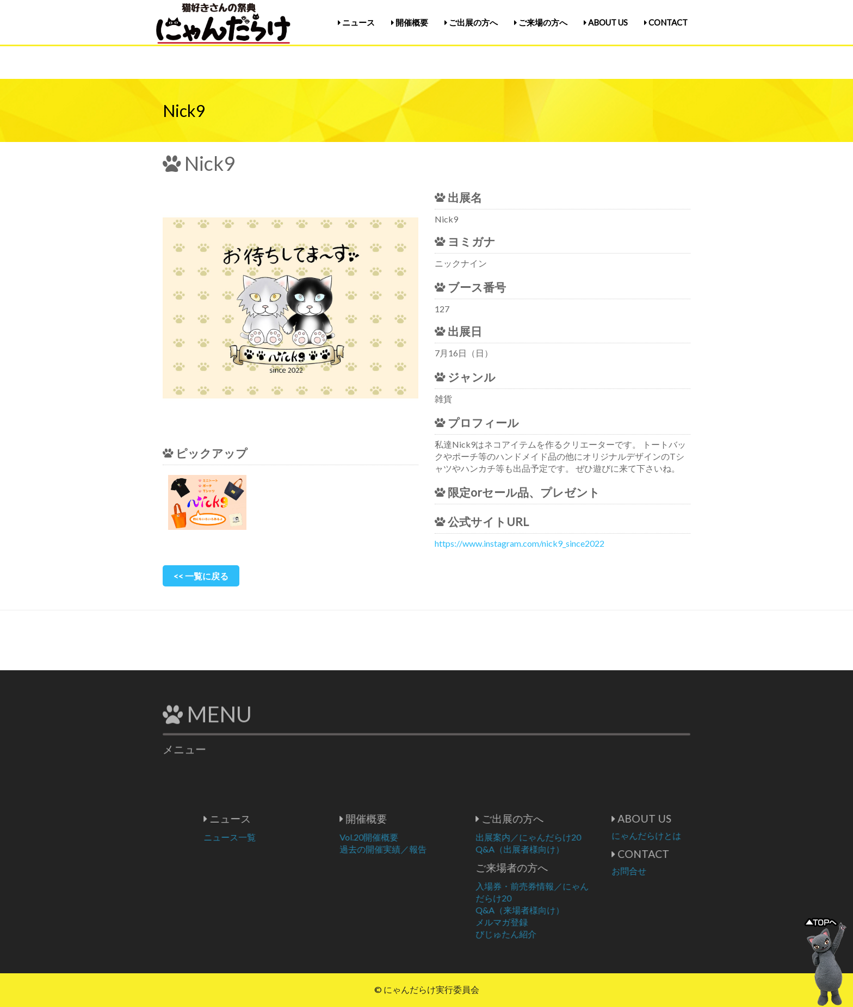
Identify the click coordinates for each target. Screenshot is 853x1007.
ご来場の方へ (540, 22)
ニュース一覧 (269, 837)
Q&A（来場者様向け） (559, 910)
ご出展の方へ (471, 22)
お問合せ (668, 871)
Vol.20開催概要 (408, 837)
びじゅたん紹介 (545, 934)
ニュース (356, 22)
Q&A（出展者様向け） (559, 849)
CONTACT (666, 22)
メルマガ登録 (541, 922)
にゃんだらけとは (685, 835)
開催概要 (409, 22)
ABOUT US (606, 22)
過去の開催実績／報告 (422, 849)
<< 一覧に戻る (201, 576)
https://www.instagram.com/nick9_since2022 (519, 543)
